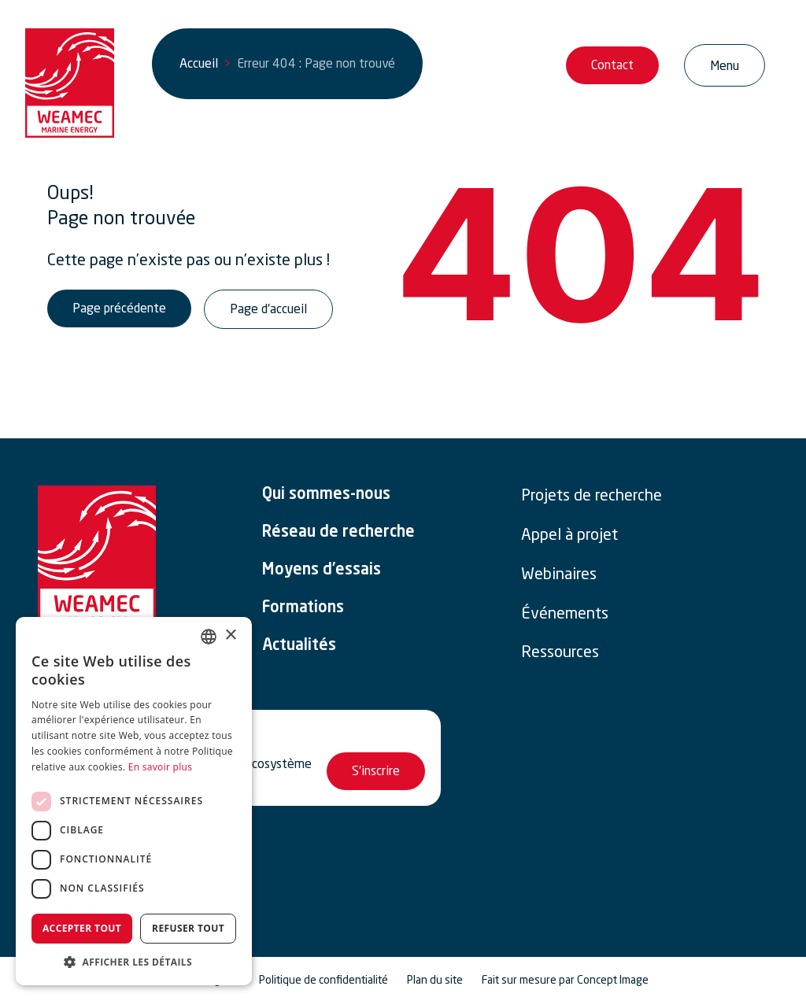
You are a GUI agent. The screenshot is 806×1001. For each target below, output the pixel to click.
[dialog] (134, 801)
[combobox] (208, 637)
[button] (133, 962)
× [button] (230, 635)
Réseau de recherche (338, 533)
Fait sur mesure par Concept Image (565, 979)
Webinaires (559, 573)
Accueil (198, 63)
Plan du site (435, 979)
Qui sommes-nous (326, 495)
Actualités (299, 646)
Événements (564, 613)
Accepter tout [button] (82, 928)
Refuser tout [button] (188, 928)
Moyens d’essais (321, 570)
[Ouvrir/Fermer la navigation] (724, 65)
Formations (303, 608)
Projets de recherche (591, 495)
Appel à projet (569, 534)
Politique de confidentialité (323, 979)
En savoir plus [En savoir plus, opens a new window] (160, 767)
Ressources (560, 651)
